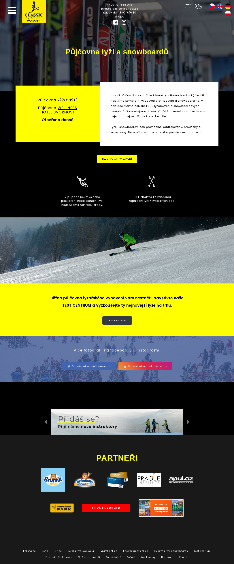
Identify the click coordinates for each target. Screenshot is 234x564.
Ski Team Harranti (89, 557)
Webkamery (148, 557)
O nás (58, 551)
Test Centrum (117, 320)
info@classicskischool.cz (119, 9)
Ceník (45, 551)
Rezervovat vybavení (117, 158)
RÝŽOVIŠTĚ (67, 100)
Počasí (131, 557)
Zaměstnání (113, 557)
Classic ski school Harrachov (89, 366)
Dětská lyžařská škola (81, 551)
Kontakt (184, 557)
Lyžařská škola (108, 551)
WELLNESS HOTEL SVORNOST (58, 110)
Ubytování (167, 557)
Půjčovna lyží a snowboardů (171, 551)
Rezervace (29, 551)
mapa (119, 16)
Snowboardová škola (135, 551)
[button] (46, 422)
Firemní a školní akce (59, 557)
